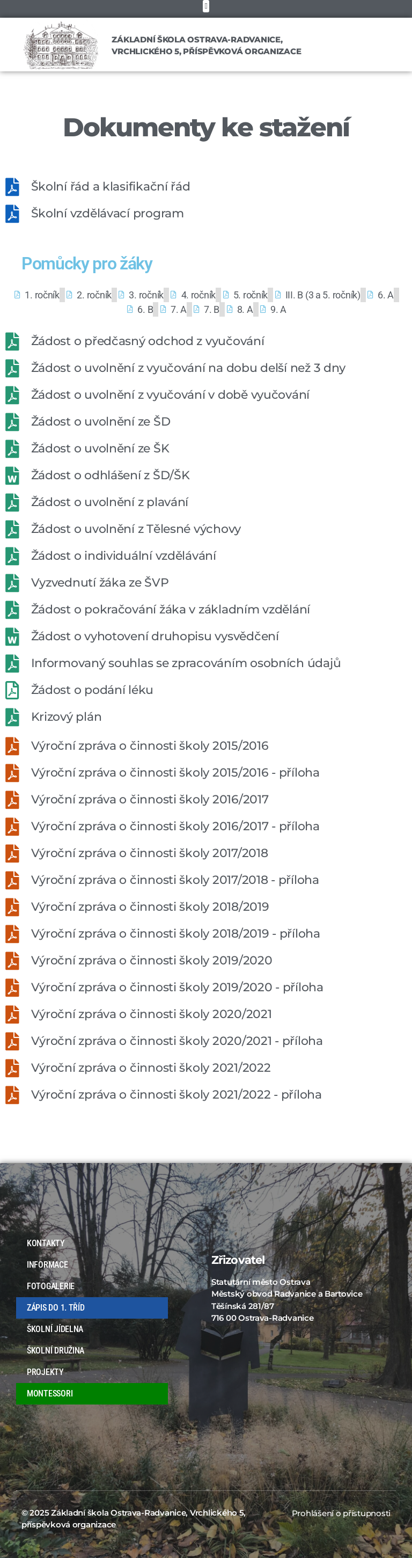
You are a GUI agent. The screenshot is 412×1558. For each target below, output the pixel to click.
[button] (206, 6)
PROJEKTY (45, 1372)
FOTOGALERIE (53, 1286)
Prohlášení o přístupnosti (341, 1513)
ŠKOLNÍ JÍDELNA (55, 1329)
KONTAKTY (46, 1243)
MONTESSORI (49, 1393)
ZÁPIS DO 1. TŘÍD (56, 1308)
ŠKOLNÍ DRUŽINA (55, 1350)
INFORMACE (50, 1265)
